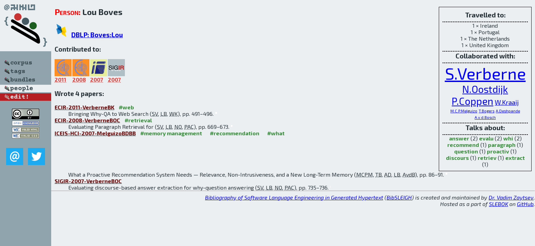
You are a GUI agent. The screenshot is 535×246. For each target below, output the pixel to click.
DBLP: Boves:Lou (97, 35)
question (466, 151)
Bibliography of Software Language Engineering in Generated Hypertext (294, 197)
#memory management (171, 133)
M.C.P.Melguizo (463, 110)
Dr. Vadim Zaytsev (511, 197)
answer (459, 138)
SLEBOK (498, 204)
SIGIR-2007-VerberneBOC (88, 181)
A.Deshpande (508, 110)
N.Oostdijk (485, 89)
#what (276, 133)
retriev (487, 157)
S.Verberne (485, 73)
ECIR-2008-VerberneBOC (87, 120)
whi (508, 138)
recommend (463, 144)
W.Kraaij (507, 102)
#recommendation (234, 133)
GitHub (525, 204)
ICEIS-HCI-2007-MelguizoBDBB (95, 133)
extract (515, 157)
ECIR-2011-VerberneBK (84, 107)
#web (126, 107)
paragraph (502, 144)
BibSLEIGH (399, 197)
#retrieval (138, 120)
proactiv (498, 151)
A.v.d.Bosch (485, 117)
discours (457, 157)
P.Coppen (472, 101)
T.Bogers (486, 110)
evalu (486, 138)
